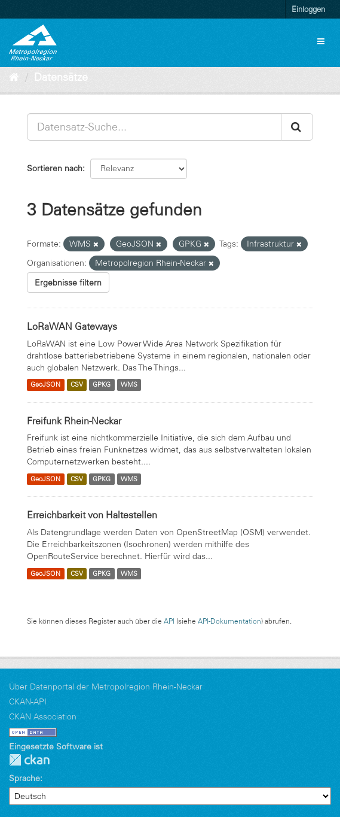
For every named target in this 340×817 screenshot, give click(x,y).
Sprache (24, 778)
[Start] (14, 77)
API (169, 620)
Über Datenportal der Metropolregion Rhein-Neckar (106, 686)
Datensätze (61, 77)
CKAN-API (28, 701)
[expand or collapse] (321, 41)
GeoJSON (45, 385)
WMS (129, 385)
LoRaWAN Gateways (72, 326)
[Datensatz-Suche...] (154, 127)
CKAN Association (42, 716)
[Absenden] (297, 127)
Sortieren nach (54, 168)
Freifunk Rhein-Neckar (74, 421)
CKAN (29, 760)
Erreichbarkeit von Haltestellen (92, 515)
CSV (77, 385)
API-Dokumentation (229, 620)
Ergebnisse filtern (68, 282)
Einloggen (308, 9)
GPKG (102, 385)
